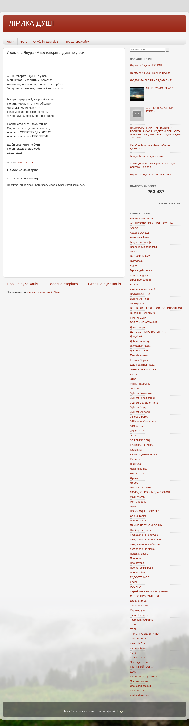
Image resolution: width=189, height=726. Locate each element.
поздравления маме (142, 549)
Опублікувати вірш (46, 41)
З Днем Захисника (141, 393)
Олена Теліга (138, 515)
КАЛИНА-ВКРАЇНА (141, 445)
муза (133, 506)
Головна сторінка (63, 284)
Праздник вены (139, 553)
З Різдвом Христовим (143, 421)
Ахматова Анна (139, 237)
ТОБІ (133, 624)
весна (133, 251)
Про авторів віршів (141, 567)
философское (138, 648)
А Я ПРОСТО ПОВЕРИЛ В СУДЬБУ (151, 223)
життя (133, 374)
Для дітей (136, 336)
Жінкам (134, 388)
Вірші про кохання (141, 279)
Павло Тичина (138, 520)
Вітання (134, 284)
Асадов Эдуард (139, 232)
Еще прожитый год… (143, 364)
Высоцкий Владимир (143, 312)
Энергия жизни (139, 681)
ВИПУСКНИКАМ (140, 256)
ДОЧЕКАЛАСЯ (139, 350)
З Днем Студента (140, 407)
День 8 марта (138, 327)
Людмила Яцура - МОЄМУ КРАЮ (150, 174)
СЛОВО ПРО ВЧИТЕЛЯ (144, 596)
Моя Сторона (26, 162)
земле (133, 435)
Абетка (134, 227)
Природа (135, 558)
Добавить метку (139, 341)
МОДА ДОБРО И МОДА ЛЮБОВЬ (150, 492)
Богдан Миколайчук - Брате (147, 156)
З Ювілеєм (136, 426)
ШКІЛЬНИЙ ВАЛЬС (142, 666)
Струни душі (137, 610)
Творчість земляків (141, 619)
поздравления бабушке (144, 534)
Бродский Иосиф (140, 242)
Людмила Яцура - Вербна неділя (150, 72)
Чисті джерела (139, 662)
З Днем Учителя (140, 411)
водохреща (137, 303)
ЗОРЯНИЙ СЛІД (140, 440)
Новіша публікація (22, 284)
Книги (10, 41)
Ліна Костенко (138, 473)
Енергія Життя (139, 355)
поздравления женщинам (145, 539)
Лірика (134, 478)
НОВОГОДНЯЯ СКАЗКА (144, 511)
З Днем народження (142, 397)
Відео (133, 265)
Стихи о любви (139, 605)
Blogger (120, 711)
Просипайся (137, 572)
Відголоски (136, 260)
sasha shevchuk (139, 695)
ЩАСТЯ (134, 671)
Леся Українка (138, 468)
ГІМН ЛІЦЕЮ (138, 317)
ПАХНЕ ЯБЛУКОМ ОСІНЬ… (147, 525)
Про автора (137, 563)
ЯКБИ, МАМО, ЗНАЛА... (161, 88)
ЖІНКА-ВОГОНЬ (140, 383)
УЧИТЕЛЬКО (138, 638)
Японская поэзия (140, 685)
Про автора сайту (77, 41)
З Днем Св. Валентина (144, 402)
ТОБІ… (134, 629)
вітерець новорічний (142, 289)
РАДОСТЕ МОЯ (139, 577)
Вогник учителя (139, 298)
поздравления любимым (145, 544)
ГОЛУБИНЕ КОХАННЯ (144, 322)
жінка (133, 378)
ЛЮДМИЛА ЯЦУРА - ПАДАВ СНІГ (151, 80)
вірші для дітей (139, 275)
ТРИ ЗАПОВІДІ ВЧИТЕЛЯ (145, 633)
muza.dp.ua (137, 690)
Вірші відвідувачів (141, 270)
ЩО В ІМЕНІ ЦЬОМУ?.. (144, 676)
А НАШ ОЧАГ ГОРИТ (143, 218)
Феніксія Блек (138, 643)
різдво (134, 581)
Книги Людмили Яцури (144, 454)
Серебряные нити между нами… (150, 591)
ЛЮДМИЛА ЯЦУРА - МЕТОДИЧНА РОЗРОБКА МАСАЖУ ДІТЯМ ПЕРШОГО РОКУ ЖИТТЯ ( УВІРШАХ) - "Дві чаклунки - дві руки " (155, 132)
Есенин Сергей (139, 360)
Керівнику (136, 449)
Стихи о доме (138, 600)
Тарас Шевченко (140, 615)
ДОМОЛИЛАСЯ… (141, 345)
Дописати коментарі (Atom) (43, 292)
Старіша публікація (104, 284)
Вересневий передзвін (144, 246)
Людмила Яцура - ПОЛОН (146, 65)
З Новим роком (139, 416)
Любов (134, 482)
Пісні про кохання (140, 530)
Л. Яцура (135, 464)
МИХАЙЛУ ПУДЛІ (140, 487)
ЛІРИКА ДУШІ (31, 23)
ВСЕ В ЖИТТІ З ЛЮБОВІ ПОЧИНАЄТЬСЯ (156, 308)
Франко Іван (137, 657)
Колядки (135, 459)
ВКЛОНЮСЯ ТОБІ (141, 293)
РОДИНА (135, 586)
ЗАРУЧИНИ (137, 430)
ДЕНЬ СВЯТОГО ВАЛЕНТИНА (148, 331)
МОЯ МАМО (137, 496)
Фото (23, 41)
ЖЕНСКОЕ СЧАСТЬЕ (143, 369)
